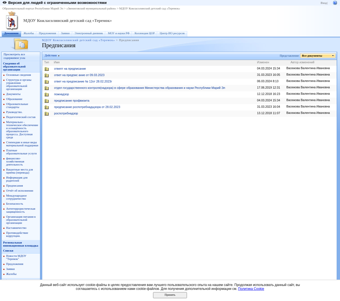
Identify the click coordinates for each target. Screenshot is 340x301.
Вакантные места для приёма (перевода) (19, 171)
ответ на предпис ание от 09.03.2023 (79, 75)
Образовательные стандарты (17, 105)
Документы (13, 94)
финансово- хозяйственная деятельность (15, 161)
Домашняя (11, 33)
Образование (14, 99)
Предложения (47, 33)
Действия (51, 55)
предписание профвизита (71, 100)
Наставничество (16, 227)
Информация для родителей (17, 179)
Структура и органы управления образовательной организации (18, 84)
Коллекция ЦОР (144, 33)
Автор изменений (302, 62)
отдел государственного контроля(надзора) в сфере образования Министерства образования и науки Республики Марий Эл (139, 87)
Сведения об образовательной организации (14, 66)
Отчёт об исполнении (19, 190)
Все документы (312, 55)
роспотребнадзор (66, 113)
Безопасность (14, 203)
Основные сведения (18, 74)
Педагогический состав (21, 117)
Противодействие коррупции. (17, 234)
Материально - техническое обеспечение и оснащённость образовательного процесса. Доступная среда (22, 130)
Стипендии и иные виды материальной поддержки (22, 144)
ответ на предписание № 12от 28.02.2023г (83, 81)
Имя (57, 62)
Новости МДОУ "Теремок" (16, 257)
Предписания (14, 185)
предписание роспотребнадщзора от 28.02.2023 (87, 107)
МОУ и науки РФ (118, 33)
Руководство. (14, 112)
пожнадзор (61, 94)
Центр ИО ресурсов (172, 33)
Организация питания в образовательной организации (21, 219)
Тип (46, 62)
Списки (8, 250)
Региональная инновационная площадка (20, 244)
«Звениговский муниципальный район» (91, 8)
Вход (324, 2)
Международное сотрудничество (16, 197)
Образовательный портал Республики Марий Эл (32, 8)
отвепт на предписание (70, 68)
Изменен (263, 62)
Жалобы (29, 33)
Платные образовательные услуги (21, 152)
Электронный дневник (89, 33)
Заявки (65, 33)
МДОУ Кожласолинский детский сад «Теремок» (149, 8)
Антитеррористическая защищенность (20, 210)
